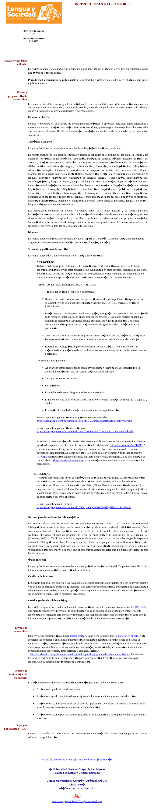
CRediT (140, 607)
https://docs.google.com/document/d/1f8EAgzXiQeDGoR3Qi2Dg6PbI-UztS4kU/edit (83, 507)
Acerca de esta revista (63, 759)
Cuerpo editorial (86, 759)
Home (45, 759)
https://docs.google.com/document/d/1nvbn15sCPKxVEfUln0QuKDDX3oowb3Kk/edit (84, 431)
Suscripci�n (105, 759)
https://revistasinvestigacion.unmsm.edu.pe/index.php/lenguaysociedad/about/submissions (79, 654)
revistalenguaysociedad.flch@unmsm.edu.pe (77, 801)
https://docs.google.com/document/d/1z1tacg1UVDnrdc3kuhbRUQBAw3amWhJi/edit (84, 420)
